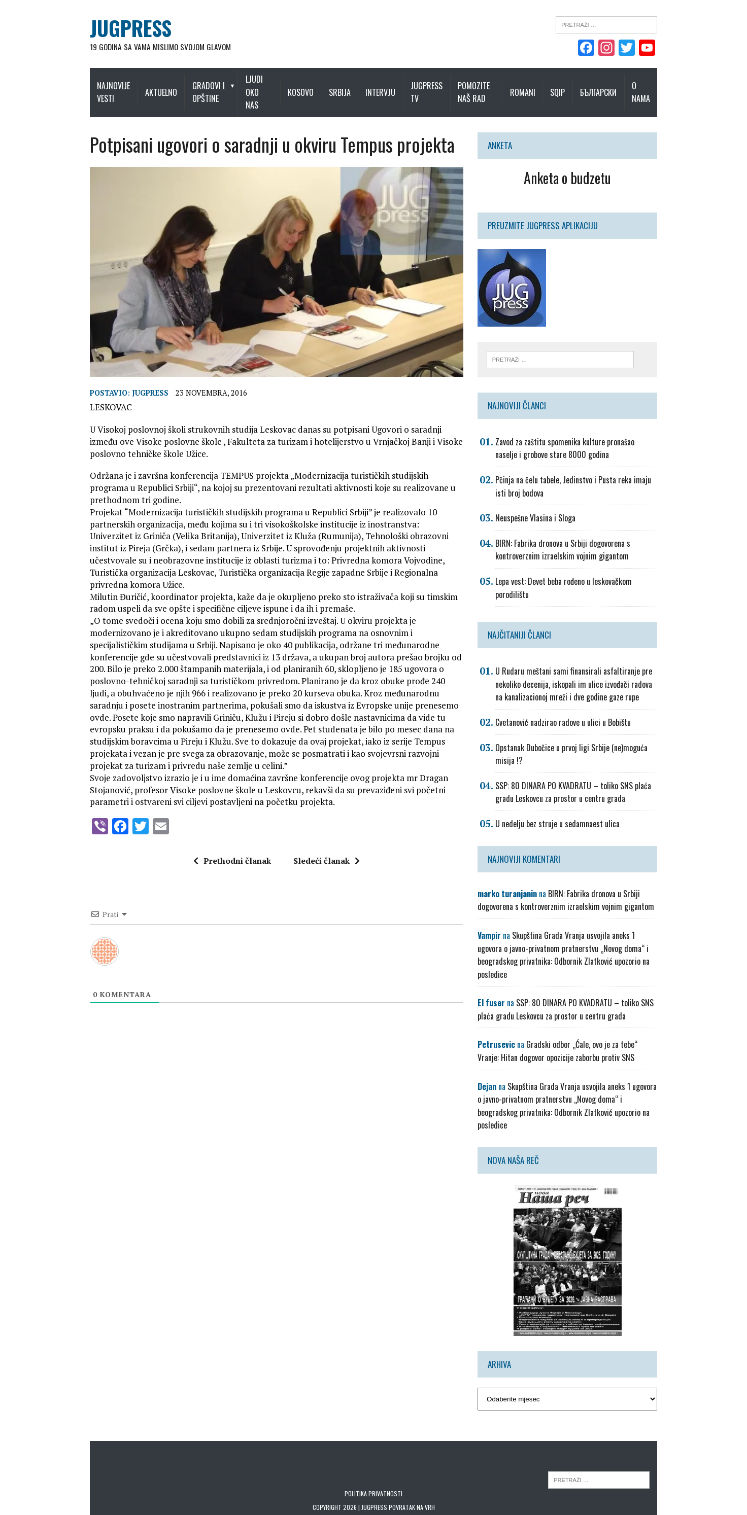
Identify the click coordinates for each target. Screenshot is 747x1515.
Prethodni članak (226, 835)
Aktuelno (151, 86)
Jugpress (134, 392)
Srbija (346, 86)
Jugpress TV (433, 85)
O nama (657, 85)
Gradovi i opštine (198, 85)
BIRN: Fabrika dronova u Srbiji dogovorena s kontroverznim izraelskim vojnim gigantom (568, 537)
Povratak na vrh (412, 1469)
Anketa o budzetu (578, 164)
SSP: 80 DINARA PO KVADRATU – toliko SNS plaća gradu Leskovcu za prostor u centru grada (579, 780)
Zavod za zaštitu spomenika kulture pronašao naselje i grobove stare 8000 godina (584, 436)
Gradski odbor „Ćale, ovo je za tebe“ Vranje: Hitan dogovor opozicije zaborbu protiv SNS (574, 1026)
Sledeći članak (321, 835)
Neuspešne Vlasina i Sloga (541, 506)
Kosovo (307, 86)
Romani (538, 86)
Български (614, 86)
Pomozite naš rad (480, 85)
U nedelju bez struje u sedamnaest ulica (563, 811)
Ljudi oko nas (261, 85)
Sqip (573, 86)
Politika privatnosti (373, 1455)
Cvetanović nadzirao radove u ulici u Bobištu (568, 710)
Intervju (387, 86)
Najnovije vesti (97, 85)
